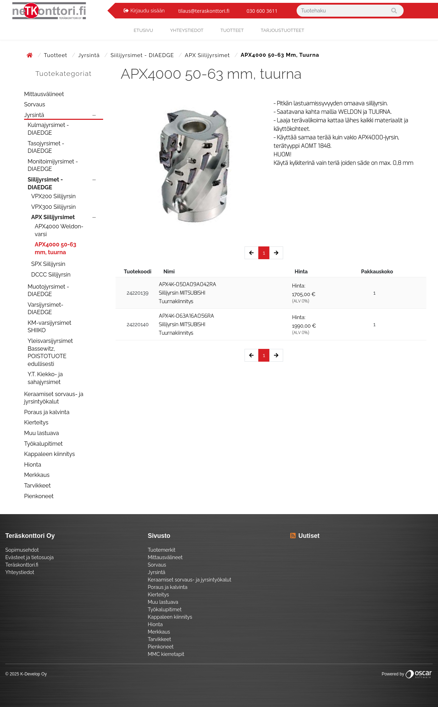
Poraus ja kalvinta (46, 412)
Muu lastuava (41, 433)
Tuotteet (232, 30)
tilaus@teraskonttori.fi (204, 10)
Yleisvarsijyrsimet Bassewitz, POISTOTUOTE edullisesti (50, 352)
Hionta (32, 464)
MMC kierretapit (166, 654)
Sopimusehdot (22, 550)
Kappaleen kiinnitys (49, 454)
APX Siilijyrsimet (208, 55)
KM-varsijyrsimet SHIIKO (49, 326)
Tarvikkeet (37, 485)
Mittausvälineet (44, 94)
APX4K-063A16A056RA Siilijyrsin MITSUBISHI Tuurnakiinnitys (186, 324)
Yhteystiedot (19, 572)
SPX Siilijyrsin (48, 264)
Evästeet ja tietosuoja (29, 557)
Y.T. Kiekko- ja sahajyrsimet (45, 378)
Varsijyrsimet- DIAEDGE (45, 308)
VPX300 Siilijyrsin (53, 207)
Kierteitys (36, 422)
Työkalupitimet (43, 443)
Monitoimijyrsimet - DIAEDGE (53, 165)
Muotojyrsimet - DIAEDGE (48, 290)
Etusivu (143, 30)
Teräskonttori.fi (21, 565)
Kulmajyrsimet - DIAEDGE (48, 129)
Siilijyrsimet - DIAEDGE (143, 55)
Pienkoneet (39, 496)
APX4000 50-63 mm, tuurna (55, 248)
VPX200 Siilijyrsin (53, 196)
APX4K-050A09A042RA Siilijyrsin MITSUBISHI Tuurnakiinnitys (187, 293)
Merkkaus (37, 475)
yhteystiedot (186, 30)
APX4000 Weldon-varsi (59, 230)
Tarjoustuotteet (282, 30)
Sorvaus (34, 104)
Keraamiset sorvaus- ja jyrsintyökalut (53, 398)
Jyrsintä (89, 55)
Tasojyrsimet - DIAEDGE (46, 147)
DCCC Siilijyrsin (51, 274)
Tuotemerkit (161, 550)
